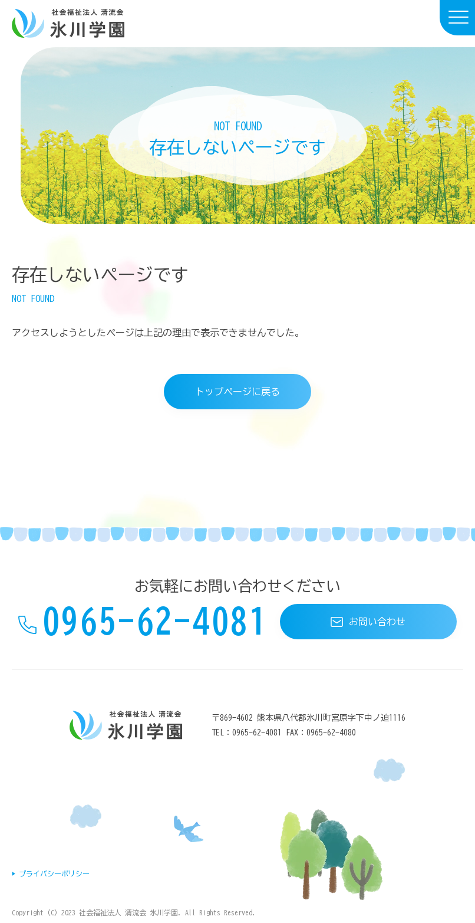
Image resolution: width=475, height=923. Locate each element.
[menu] (457, 17)
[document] (237, 136)
